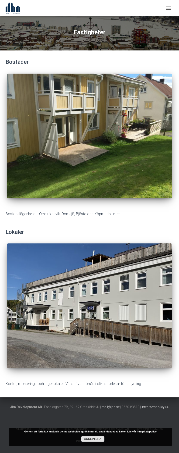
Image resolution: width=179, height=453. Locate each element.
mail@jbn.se (111, 407)
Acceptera (92, 439)
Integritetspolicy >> (155, 407)
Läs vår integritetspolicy (142, 431)
